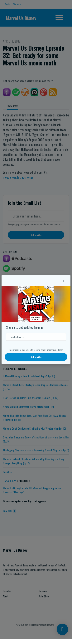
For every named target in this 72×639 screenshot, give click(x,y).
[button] (64, 280)
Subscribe (36, 357)
